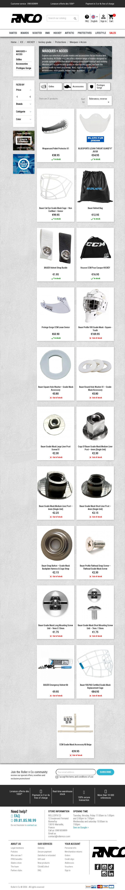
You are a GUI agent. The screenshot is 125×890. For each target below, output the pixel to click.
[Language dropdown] (95, 18)
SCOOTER (37, 33)
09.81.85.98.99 (23, 820)
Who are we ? (16, 855)
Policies (14, 851)
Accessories (22, 63)
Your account (72, 844)
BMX (47, 33)
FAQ (87, 21)
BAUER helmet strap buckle (55, 268)
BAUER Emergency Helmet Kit (55, 685)
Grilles (19, 59)
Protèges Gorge (23, 68)
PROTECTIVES (85, 33)
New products (44, 863)
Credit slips (69, 859)
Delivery (41, 848)
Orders (67, 855)
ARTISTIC (69, 33)
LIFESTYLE (100, 33)
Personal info (70, 848)
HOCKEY (57, 33)
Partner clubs (16, 870)
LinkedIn (111, 874)
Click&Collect (43, 866)
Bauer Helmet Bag (95, 208)
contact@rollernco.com (59, 836)
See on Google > (81, 827)
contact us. (32, 825)
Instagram (104, 874)
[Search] (62, 18)
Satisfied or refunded (46, 855)
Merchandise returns (73, 851)
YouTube (104, 867)
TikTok (111, 867)
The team (15, 866)
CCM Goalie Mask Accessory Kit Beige (75, 744)
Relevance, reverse (99, 100)
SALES (112, 33)
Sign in (67, 870)
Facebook (98, 867)
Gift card (41, 859)
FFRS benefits (16, 859)
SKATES (13, 33)
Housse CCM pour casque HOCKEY (95, 268)
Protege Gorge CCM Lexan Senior (56, 327)
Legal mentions (17, 848)
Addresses (69, 863)
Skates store (16, 863)
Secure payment (45, 851)
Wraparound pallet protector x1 (55, 148)
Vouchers (69, 866)
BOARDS (25, 33)
